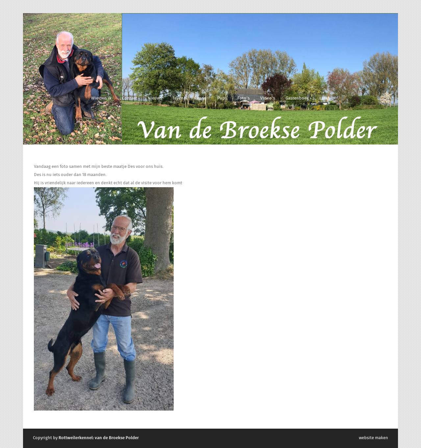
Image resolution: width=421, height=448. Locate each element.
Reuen (200, 98)
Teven (178, 98)
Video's (267, 98)
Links (324, 98)
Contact (129, 98)
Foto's (243, 98)
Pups (222, 98)
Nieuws (155, 98)
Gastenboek (297, 98)
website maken (373, 438)
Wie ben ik (101, 98)
